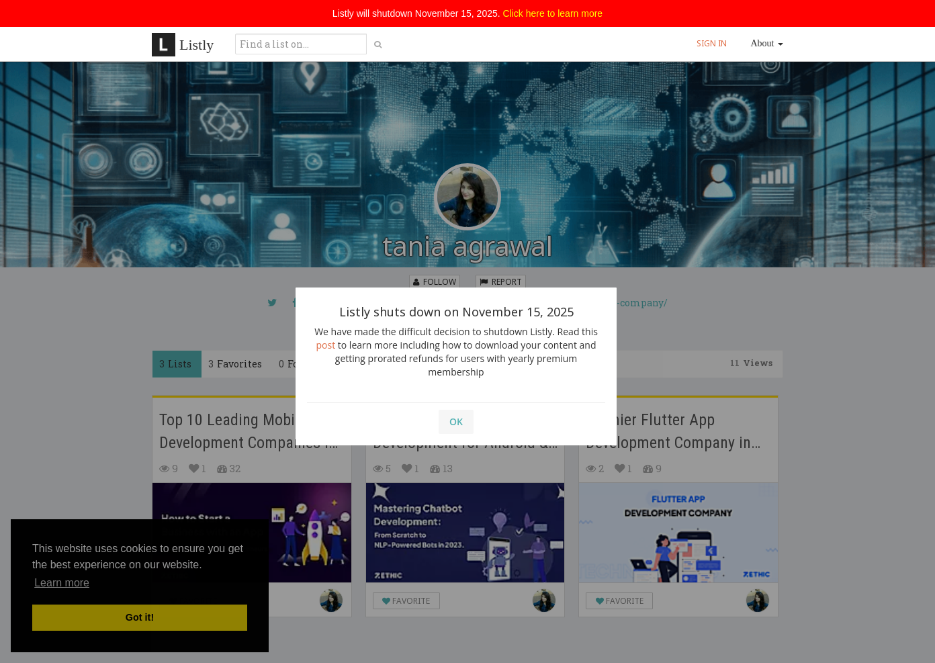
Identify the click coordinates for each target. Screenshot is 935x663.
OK (456, 421)
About (767, 43)
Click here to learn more (553, 13)
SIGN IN (712, 43)
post (326, 345)
